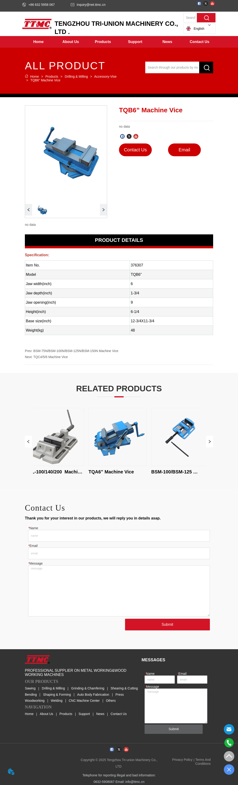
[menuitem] (71, 42)
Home (34, 76)
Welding (56, 700)
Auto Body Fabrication (93, 694)
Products (51, 76)
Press (120, 694)
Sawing (30, 688)
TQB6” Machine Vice (45, 80)
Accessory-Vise (104, 76)
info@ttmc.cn (135, 782)
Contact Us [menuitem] (199, 42)
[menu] (119, 42)
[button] (71, 41)
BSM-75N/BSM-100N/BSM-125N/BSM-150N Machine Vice (75, 351)
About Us (46, 714)
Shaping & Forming (57, 694)
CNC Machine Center (84, 700)
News (100, 714)
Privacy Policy (182, 760)
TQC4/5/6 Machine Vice (50, 357)
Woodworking (35, 700)
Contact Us (119, 714)
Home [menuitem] (38, 42)
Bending (31, 694)
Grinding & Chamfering (87, 688)
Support (84, 714)
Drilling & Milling (76, 76)
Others (111, 700)
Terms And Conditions (203, 761)
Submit (167, 624)
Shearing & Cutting (124, 688)
